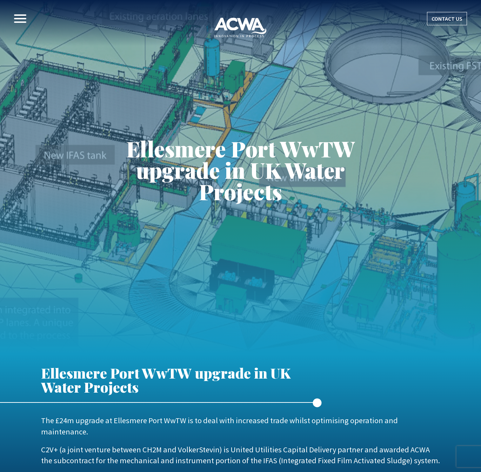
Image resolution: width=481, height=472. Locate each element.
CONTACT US (447, 18)
